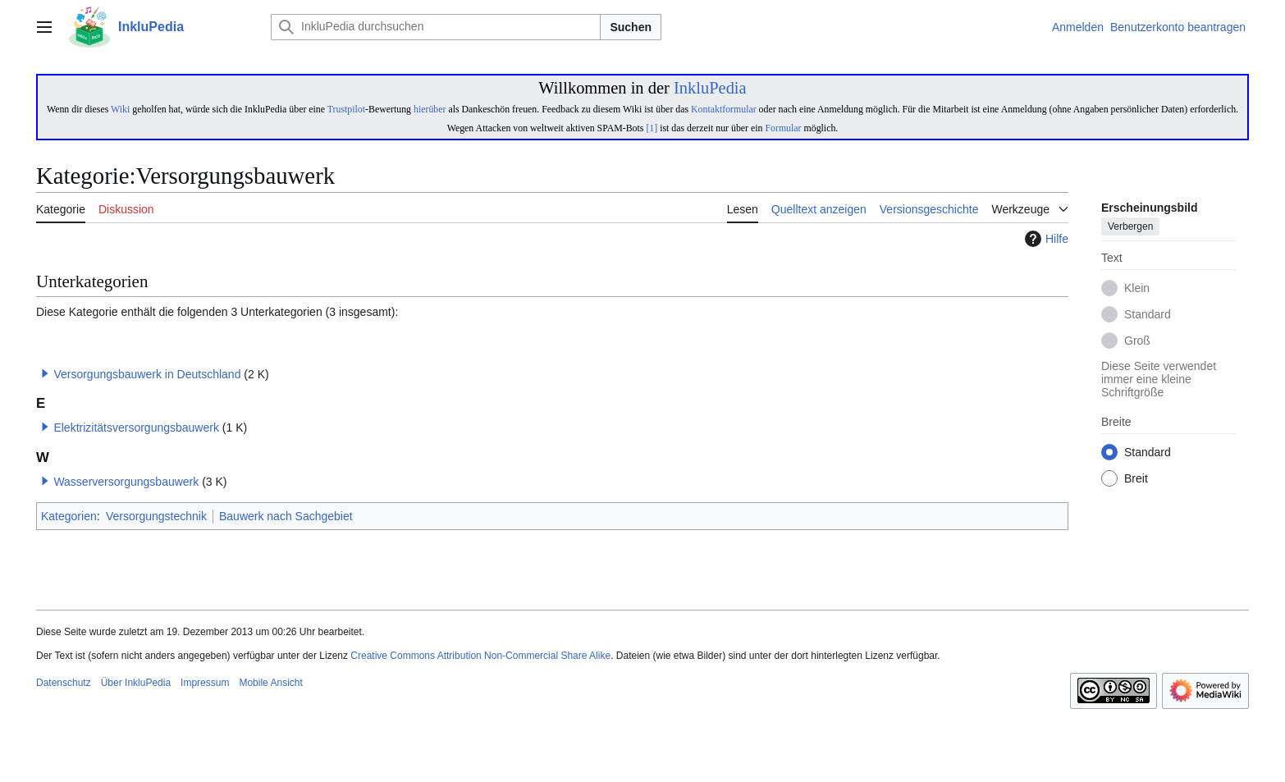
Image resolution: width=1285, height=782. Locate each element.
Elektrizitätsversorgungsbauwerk (136, 427)
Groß (1137, 341)
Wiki (120, 109)
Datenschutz (63, 682)
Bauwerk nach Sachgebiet (286, 516)
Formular (783, 128)
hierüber (430, 109)
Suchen (631, 27)
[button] (45, 373)
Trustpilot (346, 109)
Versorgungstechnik (156, 516)
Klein (1137, 288)
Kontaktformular (724, 109)
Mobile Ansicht (270, 682)
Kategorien (69, 516)
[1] (651, 128)
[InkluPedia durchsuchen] (436, 27)
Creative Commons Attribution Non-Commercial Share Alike (480, 655)
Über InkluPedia (136, 682)
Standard (1147, 315)
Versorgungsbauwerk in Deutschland (146, 374)
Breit (1136, 479)
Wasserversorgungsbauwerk (126, 481)
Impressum (205, 682)
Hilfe (1044, 239)
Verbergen (1130, 227)
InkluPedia (710, 88)
